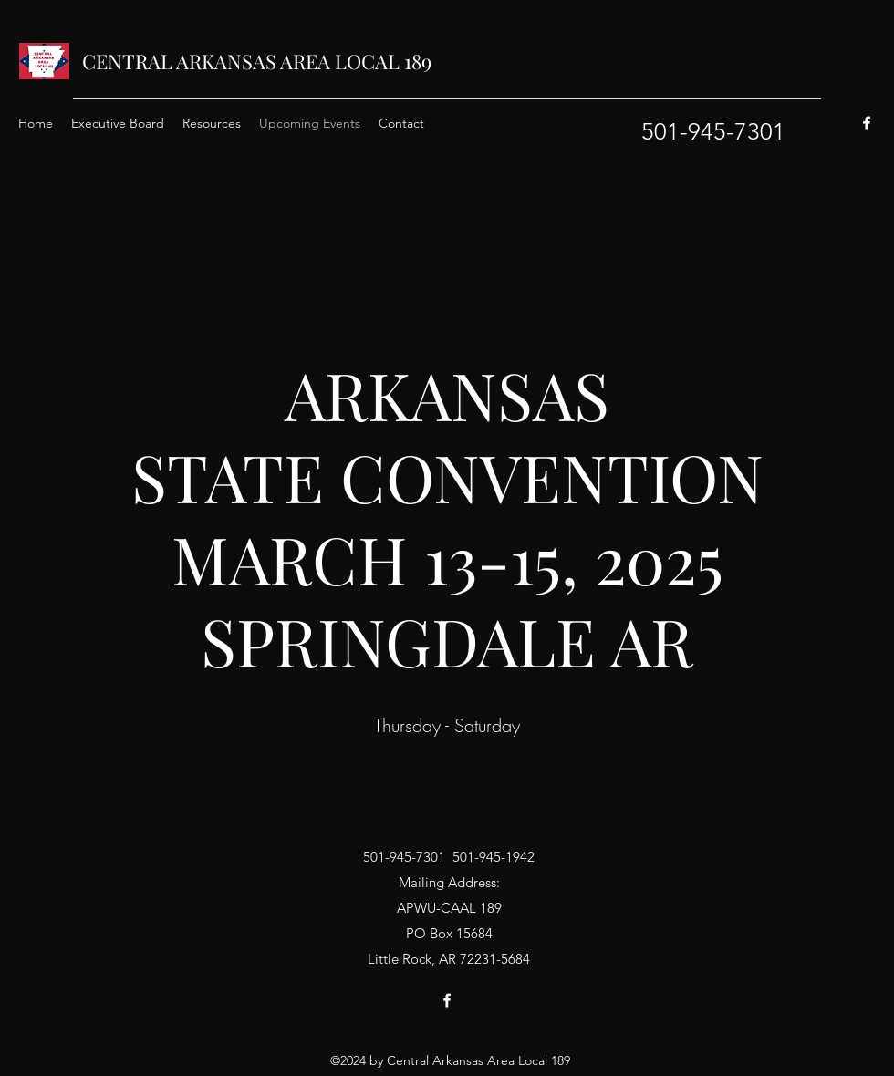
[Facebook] (867, 123)
